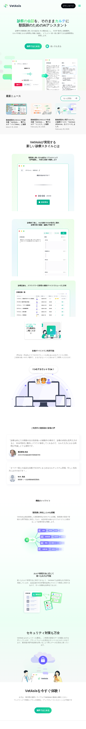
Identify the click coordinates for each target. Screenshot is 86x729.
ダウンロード (68, 6)
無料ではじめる (33, 46)
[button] (79, 6)
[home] (13, 6)
